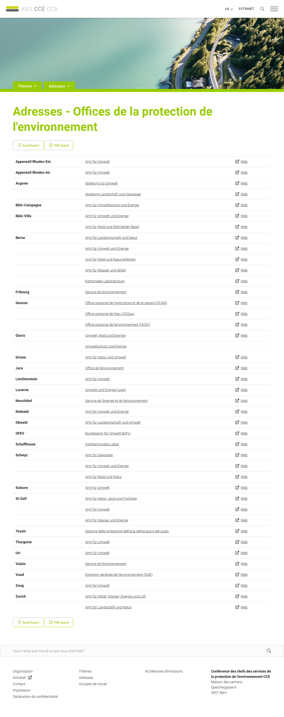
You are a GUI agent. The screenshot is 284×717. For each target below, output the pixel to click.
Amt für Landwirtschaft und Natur (111, 238)
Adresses (86, 677)
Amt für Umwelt (97, 161)
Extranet (19, 677)
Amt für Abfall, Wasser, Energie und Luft (115, 596)
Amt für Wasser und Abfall (105, 270)
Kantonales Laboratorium (105, 281)
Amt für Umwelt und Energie (107, 216)
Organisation (23, 671)
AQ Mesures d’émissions (164, 671)
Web (244, 161)
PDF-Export (58, 145)
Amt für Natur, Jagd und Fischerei (111, 498)
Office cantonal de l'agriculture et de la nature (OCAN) (126, 303)
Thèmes (85, 671)
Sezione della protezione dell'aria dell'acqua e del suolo (127, 531)
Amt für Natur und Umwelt (105, 357)
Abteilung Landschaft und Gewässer (113, 194)
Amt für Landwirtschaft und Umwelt (113, 422)
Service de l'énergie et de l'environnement (116, 401)
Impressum (22, 690)
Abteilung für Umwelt (101, 183)
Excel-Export (28, 145)
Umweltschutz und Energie (106, 346)
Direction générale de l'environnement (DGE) (119, 575)
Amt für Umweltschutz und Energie (112, 205)
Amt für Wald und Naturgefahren (110, 259)
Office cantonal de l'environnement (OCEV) (117, 325)
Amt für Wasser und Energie (106, 520)
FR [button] (227, 9)
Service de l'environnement (105, 292)
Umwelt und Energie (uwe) (105, 390)
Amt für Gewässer (99, 455)
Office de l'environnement (104, 368)
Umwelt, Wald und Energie (105, 335)
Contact (19, 684)
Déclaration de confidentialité (35, 696)
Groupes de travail (93, 684)
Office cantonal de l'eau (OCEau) (110, 314)
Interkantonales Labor (102, 444)
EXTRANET (246, 9)
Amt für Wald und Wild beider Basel (112, 227)
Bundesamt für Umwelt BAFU (108, 433)
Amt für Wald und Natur (103, 477)
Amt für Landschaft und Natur (108, 607)
